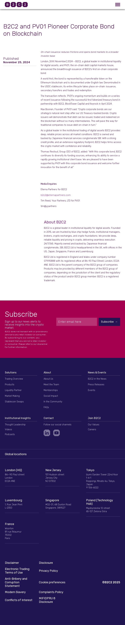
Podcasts (10, 434)
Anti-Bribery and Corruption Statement (16, 582)
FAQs (46, 407)
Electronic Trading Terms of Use (17, 570)
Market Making (12, 396)
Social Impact (51, 396)
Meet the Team (51, 384)
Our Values (93, 424)
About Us (48, 378)
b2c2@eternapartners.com (56, 195)
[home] (20, 4)
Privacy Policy (48, 571)
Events (91, 390)
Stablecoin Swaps (14, 401)
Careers (92, 429)
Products (9, 384)
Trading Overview (14, 378)
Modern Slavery (15, 592)
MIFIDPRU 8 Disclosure (47, 600)
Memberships (51, 390)
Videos (8, 429)
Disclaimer (12, 563)
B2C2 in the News (97, 378)
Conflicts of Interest (18, 600)
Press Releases (96, 384)
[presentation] (88, 333)
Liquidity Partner (13, 390)
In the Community (53, 401)
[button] (117, 4)
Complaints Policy (51, 592)
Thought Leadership (15, 424)
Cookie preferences (52, 582)
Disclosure (46, 563)
